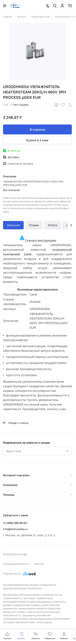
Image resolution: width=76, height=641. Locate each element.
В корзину (37, 129)
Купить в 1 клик (37, 140)
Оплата (52, 225)
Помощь (9, 494)
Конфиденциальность (16, 563)
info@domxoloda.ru (15, 529)
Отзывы (34, 225)
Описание (13, 225)
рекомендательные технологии (22, 588)
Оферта (39, 563)
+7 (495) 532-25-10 (15, 523)
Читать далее (44, 622)
